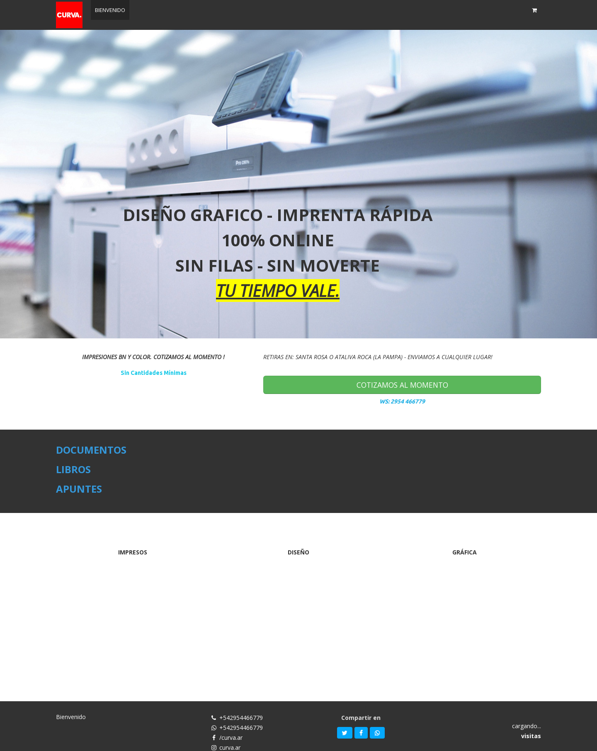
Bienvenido (71, 717)
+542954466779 (241, 718)
